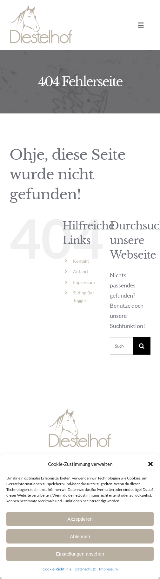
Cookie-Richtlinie (57, 569)
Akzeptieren (79, 519)
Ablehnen (80, 536)
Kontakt (81, 261)
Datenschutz (85, 569)
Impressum (108, 569)
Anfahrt (81, 271)
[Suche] (141, 346)
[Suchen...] (121, 346)
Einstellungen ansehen (80, 553)
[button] (150, 464)
